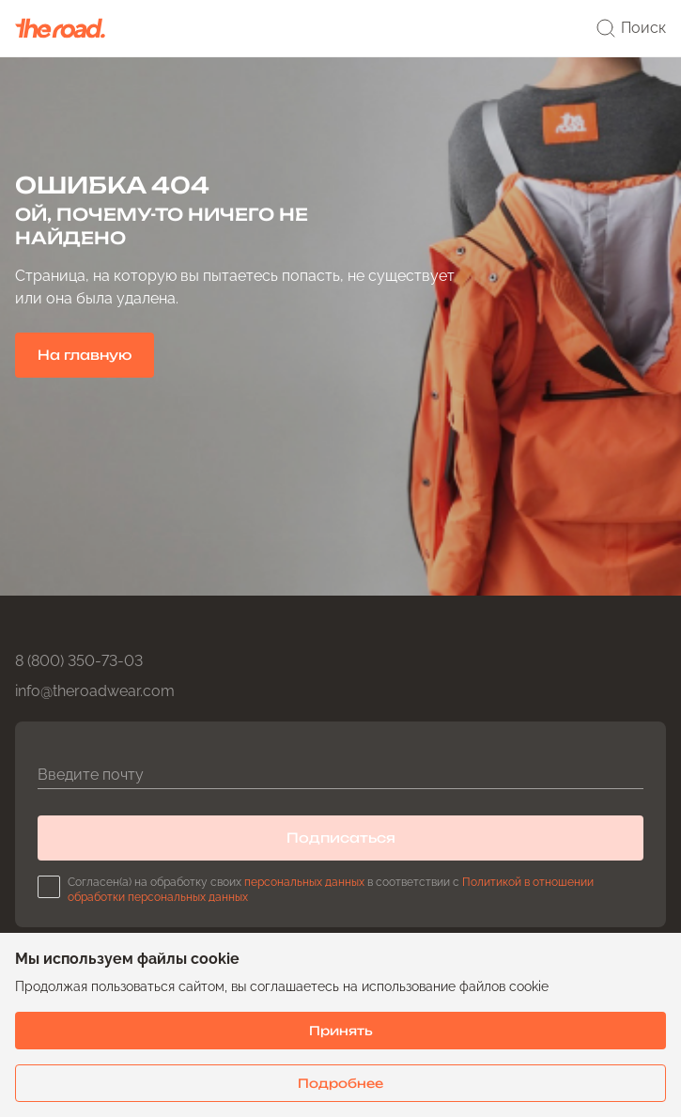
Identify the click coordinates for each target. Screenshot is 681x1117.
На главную (85, 355)
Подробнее (340, 1083)
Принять (341, 1030)
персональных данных (304, 882)
